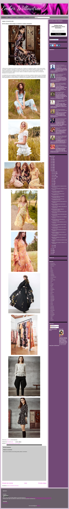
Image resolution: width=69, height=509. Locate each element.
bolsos (51, 271)
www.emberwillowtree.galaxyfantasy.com (43, 498)
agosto (53, 178)
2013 (52, 253)
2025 (52, 159)
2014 (52, 252)
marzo (53, 245)
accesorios (52, 263)
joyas (51, 293)
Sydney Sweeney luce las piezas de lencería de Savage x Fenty (61, 146)
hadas (51, 290)
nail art (51, 303)
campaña (52, 274)
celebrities (52, 275)
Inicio (25, 483)
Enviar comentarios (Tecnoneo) (12, 485)
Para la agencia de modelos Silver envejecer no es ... (57, 194)
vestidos (18, 443)
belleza (51, 270)
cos (51, 282)
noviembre (54, 173)
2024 (52, 161)
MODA (9, 17)
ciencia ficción (53, 277)
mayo (53, 183)
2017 (52, 248)
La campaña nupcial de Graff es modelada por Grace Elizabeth (61, 101)
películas (52, 307)
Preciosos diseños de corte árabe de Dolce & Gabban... (58, 233)
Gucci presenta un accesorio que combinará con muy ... (57, 199)
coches (51, 278)
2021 (52, 165)
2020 (52, 167)
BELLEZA (27, 17)
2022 (52, 164)
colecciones (52, 279)
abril (53, 184)
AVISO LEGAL (5, 502)
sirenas (51, 311)
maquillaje (52, 299)
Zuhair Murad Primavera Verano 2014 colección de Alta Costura (61, 110)
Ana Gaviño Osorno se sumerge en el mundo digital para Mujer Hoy (61, 66)
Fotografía (52, 289)
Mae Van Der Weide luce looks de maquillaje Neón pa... (57, 197)
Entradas (52, 325)
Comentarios (53, 327)
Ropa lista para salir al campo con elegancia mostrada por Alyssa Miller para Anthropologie (61, 137)
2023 (52, 162)
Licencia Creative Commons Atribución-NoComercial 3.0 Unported (38, 497)
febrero (53, 246)
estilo (10, 443)
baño (51, 268)
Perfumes (52, 308)
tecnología (52, 314)
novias (51, 304)
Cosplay (52, 283)
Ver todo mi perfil (62, 344)
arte (51, 267)
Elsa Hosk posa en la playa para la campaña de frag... (58, 220)
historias (52, 292)
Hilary (61, 335)
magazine (52, 297)
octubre (53, 175)
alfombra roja (53, 264)
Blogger (38, 505)
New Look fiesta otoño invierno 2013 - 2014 (60, 93)
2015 (52, 250)
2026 (52, 157)
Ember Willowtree (21, 8)
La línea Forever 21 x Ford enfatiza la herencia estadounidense (61, 75)
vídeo (51, 318)
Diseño (7, 443)
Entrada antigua (42, 483)
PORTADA (4, 17)
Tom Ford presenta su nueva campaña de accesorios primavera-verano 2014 (61, 119)
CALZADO (14, 17)
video (51, 317)
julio (53, 179)
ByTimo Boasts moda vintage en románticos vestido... (57, 210)
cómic (51, 281)
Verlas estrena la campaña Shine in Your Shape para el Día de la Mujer (61, 84)
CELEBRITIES (20, 17)
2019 (52, 169)
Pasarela (52, 306)
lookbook (52, 296)
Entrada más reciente (7, 483)
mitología (52, 300)
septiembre (54, 176)
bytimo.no (8, 439)
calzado (51, 272)
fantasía (12, 443)
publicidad (52, 310)
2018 (52, 170)
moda (16, 443)
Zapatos (52, 319)
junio (53, 181)
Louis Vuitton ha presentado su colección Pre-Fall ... (57, 192)
